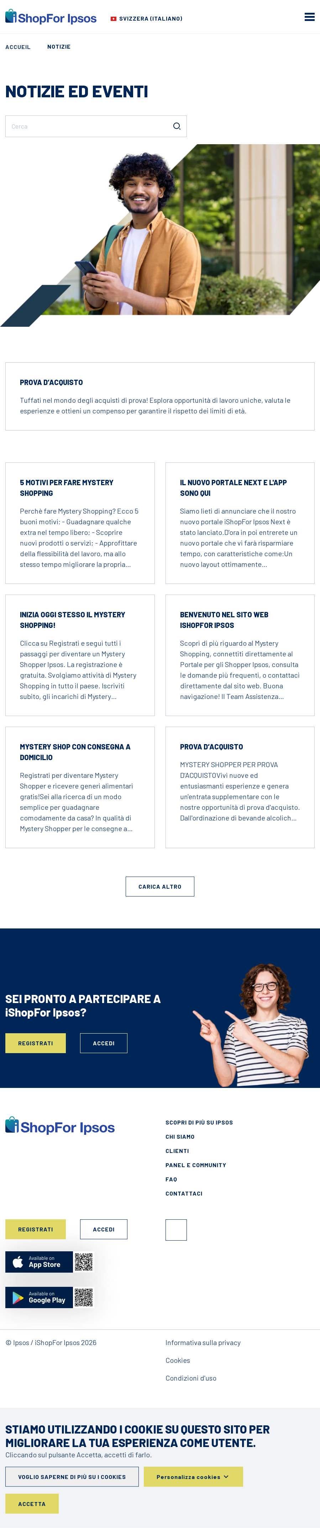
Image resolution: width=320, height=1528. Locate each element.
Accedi (104, 1043)
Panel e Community (196, 1164)
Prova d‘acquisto (51, 382)
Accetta (32, 1503)
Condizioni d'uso (191, 1377)
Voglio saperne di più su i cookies (72, 1476)
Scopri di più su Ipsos (199, 1122)
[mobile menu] (310, 16)
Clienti (177, 1150)
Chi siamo (180, 1136)
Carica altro (160, 886)
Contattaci (184, 1193)
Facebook (176, 1230)
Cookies (178, 1360)
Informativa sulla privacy (203, 1342)
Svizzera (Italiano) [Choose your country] (150, 18)
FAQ (171, 1179)
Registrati (35, 1043)
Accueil (18, 46)
